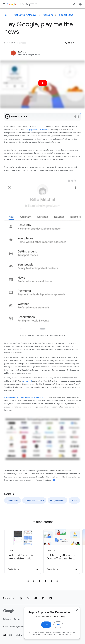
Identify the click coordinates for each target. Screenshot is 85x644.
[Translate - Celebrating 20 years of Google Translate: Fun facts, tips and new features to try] (61, 551)
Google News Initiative (34, 500)
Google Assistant (57, 500)
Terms (17, 619)
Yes (46, 625)
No (58, 625)
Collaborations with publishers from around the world (26, 397)
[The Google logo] (8, 611)
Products (48, 15)
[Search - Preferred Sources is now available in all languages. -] (22, 551)
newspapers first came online (37, 129)
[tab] (28, 581)
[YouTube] (36, 598)
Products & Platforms (25, 15)
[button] (69, 43)
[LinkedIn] (50, 598)
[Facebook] (43, 598)
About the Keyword (13, 626)
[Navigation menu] (4, 4)
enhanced (27, 381)
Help (7, 635)
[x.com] (28, 598)
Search (74, 500)
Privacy (7, 619)
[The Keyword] (6, 15)
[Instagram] (21, 598)
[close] (77, 611)
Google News (66, 15)
